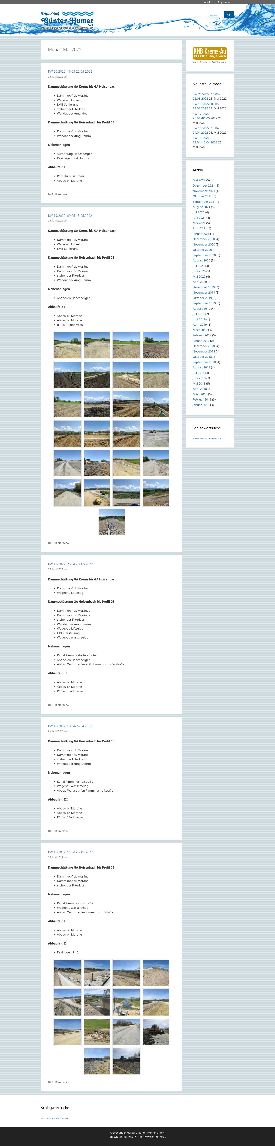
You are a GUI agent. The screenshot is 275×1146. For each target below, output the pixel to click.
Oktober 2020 (202, 250)
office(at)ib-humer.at (121, 1136)
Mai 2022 (199, 180)
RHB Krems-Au (60, 194)
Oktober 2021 (202, 196)
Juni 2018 (199, 378)
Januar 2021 (201, 234)
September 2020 (204, 255)
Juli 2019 (198, 314)
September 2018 (204, 362)
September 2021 (204, 202)
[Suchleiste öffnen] (229, 14)
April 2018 (200, 389)
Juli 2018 (198, 373)
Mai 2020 (199, 276)
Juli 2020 (198, 266)
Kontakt (207, 2)
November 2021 (204, 191)
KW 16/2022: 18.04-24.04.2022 (70, 726)
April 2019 (200, 324)
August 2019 (201, 309)
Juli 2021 (198, 212)
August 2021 (201, 207)
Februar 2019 (202, 335)
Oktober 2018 (202, 357)
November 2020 (204, 244)
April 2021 (200, 228)
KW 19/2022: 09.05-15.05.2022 (70, 215)
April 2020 (200, 282)
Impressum (224, 2)
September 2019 (204, 303)
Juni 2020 (199, 271)
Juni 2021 (199, 218)
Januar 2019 (201, 341)
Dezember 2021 (204, 185)
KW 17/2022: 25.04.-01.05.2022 (70, 564)
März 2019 (200, 330)
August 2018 (201, 367)
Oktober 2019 (202, 298)
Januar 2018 (201, 405)
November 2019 (204, 292)
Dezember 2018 (204, 346)
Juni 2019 (199, 319)
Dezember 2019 (204, 287)
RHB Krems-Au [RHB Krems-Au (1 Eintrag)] (214, 438)
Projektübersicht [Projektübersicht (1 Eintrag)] (200, 438)
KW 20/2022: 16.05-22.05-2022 (70, 71)
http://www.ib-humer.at (151, 1136)
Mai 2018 (199, 383)
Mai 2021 (199, 223)
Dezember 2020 (204, 239)
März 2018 (200, 394)
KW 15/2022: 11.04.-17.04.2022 (70, 852)
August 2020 (201, 260)
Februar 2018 (202, 399)
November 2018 (204, 351)
